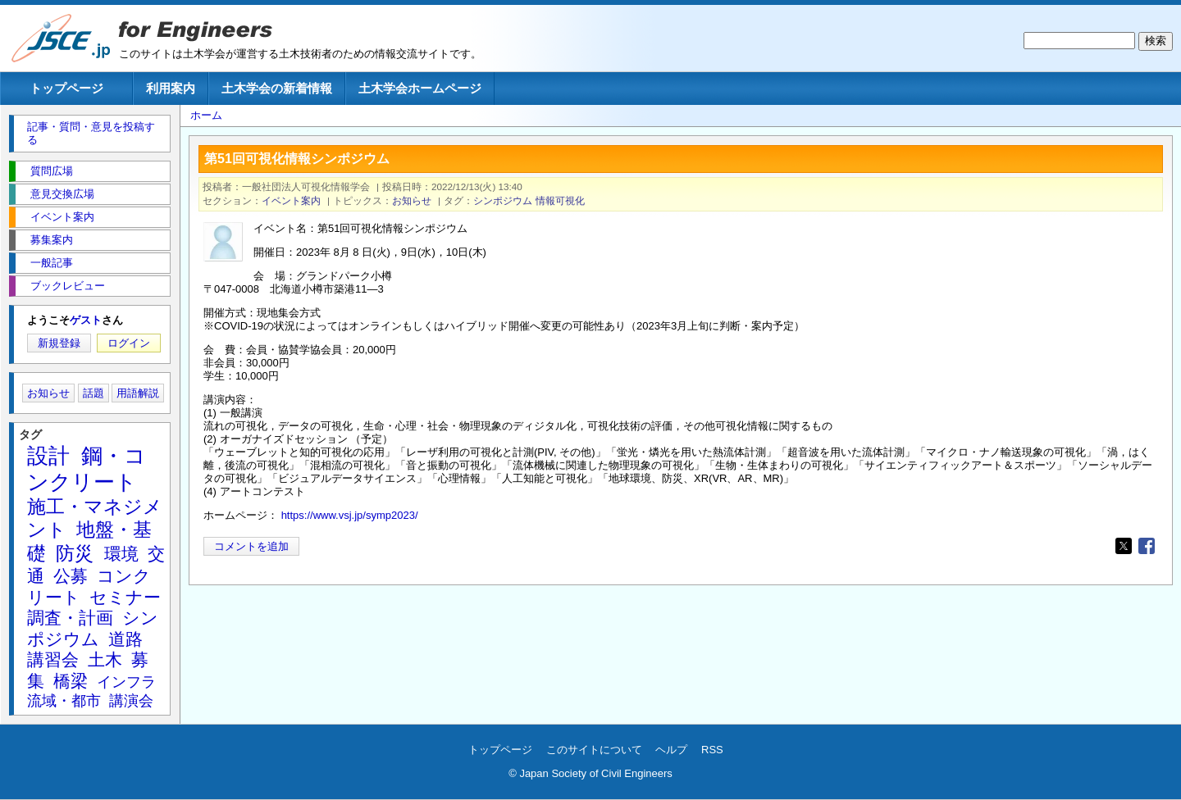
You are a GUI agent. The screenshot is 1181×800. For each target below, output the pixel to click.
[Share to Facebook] (1146, 546)
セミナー (125, 597)
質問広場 (51, 171)
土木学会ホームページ (419, 88)
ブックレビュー (67, 286)
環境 (121, 553)
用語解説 (137, 393)
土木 (105, 659)
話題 (93, 393)
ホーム (206, 115)
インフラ (126, 682)
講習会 (53, 659)
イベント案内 (291, 200)
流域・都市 (64, 701)
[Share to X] (1123, 546)
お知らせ (411, 200)
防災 (74, 553)
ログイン (128, 343)
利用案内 (170, 88)
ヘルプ (671, 749)
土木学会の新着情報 (276, 88)
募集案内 (51, 240)
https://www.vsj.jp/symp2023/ (349, 515)
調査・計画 (70, 617)
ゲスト (86, 320)
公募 (70, 575)
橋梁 (70, 680)
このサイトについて (594, 749)
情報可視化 (560, 200)
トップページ (66, 88)
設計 (48, 455)
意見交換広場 (62, 194)
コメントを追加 (251, 546)
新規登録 (59, 343)
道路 (125, 639)
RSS (712, 749)
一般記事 (51, 263)
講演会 (131, 701)
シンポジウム (502, 200)
